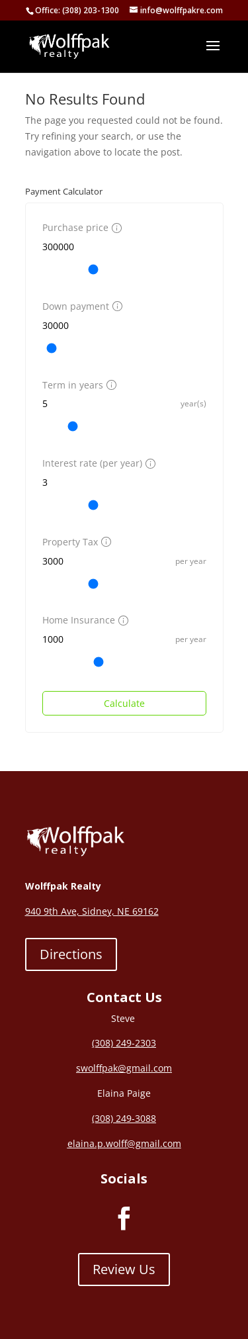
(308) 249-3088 (124, 1118)
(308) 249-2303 (124, 1043)
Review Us (124, 1269)
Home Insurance (83, 620)
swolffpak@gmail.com (124, 1068)
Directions (71, 954)
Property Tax (75, 541)
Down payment (80, 306)
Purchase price (80, 227)
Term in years (77, 385)
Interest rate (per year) (97, 463)
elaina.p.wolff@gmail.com (124, 1143)
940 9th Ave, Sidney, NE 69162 (92, 911)
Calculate (124, 703)
